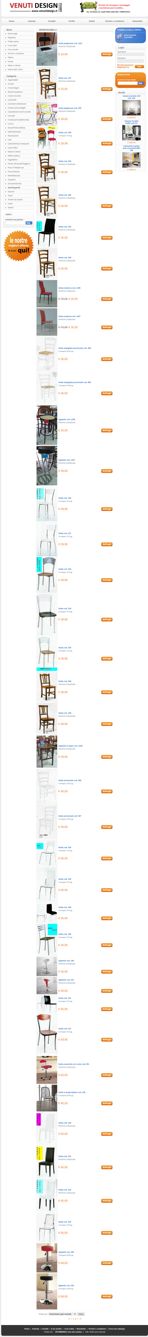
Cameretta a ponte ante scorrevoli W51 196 (131, 148)
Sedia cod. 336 (64, 934)
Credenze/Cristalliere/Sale (18, 120)
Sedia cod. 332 (64, 227)
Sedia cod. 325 (64, 1222)
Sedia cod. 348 (64, 713)
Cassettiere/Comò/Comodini (19, 112)
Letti (9, 140)
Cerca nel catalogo (117, 1329)
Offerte (10, 57)
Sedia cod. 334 (64, 609)
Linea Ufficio (13, 148)
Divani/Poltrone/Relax (16, 128)
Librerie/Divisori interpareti (18, 144)
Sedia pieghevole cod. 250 (69, 108)
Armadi (11, 84)
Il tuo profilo (56, 1329)
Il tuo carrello (13, 49)
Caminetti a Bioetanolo (17, 104)
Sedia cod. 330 (64, 907)
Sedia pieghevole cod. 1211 (70, 43)
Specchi (11, 192)
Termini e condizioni (114, 21)
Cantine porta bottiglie (17, 108)
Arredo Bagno (13, 88)
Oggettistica (12, 160)
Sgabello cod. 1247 (66, 460)
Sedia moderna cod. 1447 (69, 316)
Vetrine (10, 208)
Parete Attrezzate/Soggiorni (19, 164)
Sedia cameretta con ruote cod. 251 (73, 1064)
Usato (10, 204)
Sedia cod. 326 (64, 498)
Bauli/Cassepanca (15, 92)
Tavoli (10, 196)
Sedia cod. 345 (64, 161)
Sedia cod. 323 (64, 1190)
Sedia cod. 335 (64, 648)
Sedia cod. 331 (64, 998)
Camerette (12, 100)
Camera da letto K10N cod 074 (131, 122)
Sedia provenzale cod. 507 (69, 816)
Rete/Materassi (14, 176)
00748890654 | (61, 1332)
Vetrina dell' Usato (15, 69)
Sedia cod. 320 (64, 1123)
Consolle (11, 116)
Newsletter (138, 21)
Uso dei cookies (75, 1332)
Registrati (12, 38)
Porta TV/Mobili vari (16, 168)
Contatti (52, 21)
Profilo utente (13, 42)
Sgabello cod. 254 (66, 1286)
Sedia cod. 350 (64, 195)
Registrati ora (123, 67)
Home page (12, 34)
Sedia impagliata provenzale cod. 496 (74, 348)
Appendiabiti (13, 80)
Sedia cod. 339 (64, 133)
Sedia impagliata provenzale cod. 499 (74, 382)
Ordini (92, 21)
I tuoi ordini (12, 46)
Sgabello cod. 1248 (66, 419)
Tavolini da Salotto (15, 200)
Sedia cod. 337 (64, 1029)
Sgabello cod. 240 (66, 961)
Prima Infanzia (14, 172)
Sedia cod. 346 (64, 681)
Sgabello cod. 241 (66, 980)
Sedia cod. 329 (64, 879)
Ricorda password (125, 65)
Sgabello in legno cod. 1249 (70, 746)
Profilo (72, 21)
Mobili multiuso (14, 156)
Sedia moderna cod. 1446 (69, 288)
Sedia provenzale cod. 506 (69, 780)
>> (80, 1319)
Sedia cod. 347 (64, 78)
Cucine (10, 124)
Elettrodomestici (14, 132)
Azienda (31, 21)
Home (11, 21)
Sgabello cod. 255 (66, 1252)
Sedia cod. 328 (64, 847)
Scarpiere (12, 180)
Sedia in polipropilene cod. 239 (71, 1092)
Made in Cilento (14, 65)
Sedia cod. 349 (64, 258)
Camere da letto (14, 96)
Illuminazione (13, 136)
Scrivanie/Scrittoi (14, 184)
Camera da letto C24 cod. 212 (131, 97)
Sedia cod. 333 (64, 569)
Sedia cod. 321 (64, 1156)
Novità (10, 61)
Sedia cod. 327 (64, 533)
